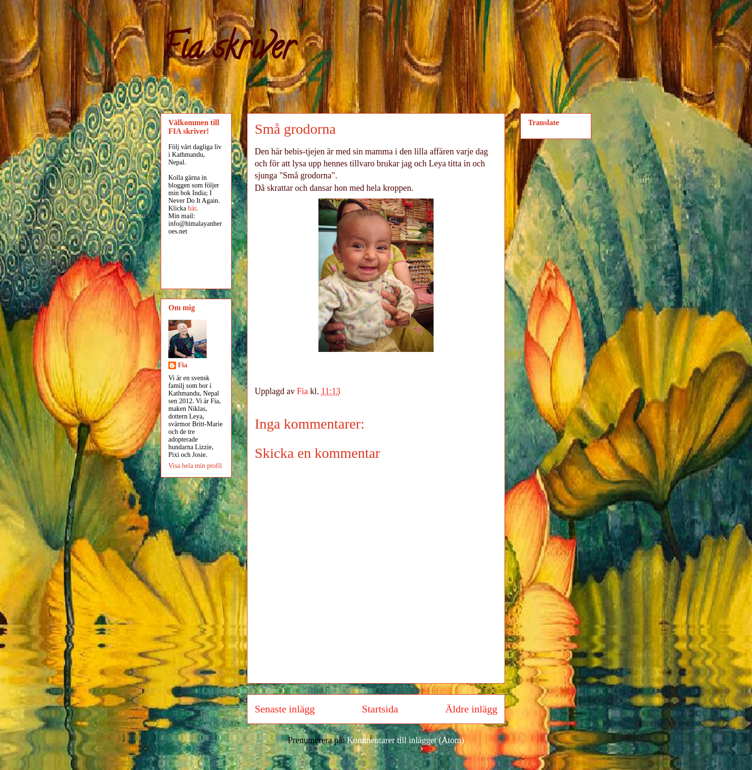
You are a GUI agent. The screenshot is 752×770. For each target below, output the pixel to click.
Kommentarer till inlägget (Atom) (405, 740)
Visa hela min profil (195, 465)
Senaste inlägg (285, 709)
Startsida (380, 709)
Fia (182, 365)
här (192, 208)
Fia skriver (227, 51)
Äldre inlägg (471, 709)
